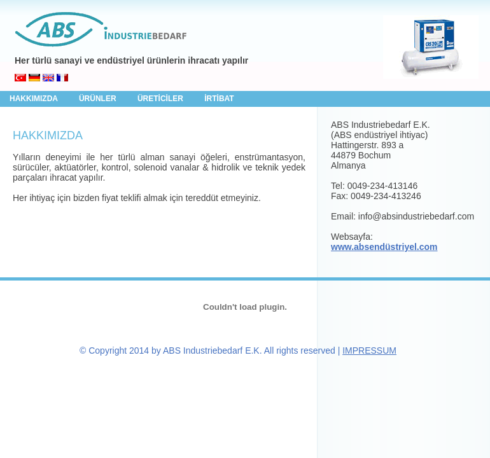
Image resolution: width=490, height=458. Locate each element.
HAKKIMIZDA (35, 98)
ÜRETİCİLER (161, 98)
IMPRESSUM (369, 350)
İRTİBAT (219, 98)
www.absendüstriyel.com (384, 247)
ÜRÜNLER (98, 98)
